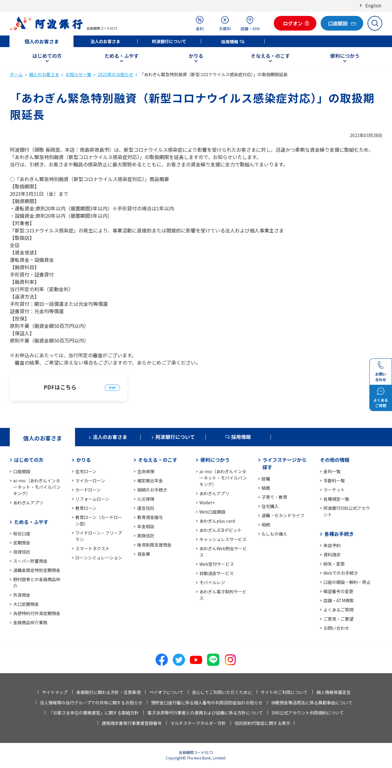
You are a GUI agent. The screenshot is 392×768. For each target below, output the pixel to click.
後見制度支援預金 (154, 545)
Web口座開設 (212, 512)
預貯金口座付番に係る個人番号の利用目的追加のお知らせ (206, 702)
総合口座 (21, 533)
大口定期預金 (26, 604)
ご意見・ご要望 (338, 619)
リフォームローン (92, 499)
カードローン (88, 490)
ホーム (16, 74)
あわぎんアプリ (28, 502)
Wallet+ (207, 502)
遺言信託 (145, 508)
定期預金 (21, 543)
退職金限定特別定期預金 (36, 570)
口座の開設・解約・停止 (347, 582)
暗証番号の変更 (338, 591)
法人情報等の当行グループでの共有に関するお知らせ (91, 702)
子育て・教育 (274, 497)
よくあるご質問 (338, 610)
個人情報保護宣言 (333, 692)
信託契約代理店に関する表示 (262, 723)
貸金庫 (143, 554)
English (373, 5)
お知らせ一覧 (78, 74)
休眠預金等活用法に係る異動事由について (311, 702)
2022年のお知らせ (115, 74)
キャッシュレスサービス (223, 539)
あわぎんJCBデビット (220, 530)
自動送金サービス (216, 573)
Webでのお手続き (340, 573)
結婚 (266, 488)
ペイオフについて (166, 692)
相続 (266, 524)
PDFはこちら (60, 387)
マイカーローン (90, 480)
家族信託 (145, 535)
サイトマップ (55, 692)
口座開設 (21, 471)
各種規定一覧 (336, 499)
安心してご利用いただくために (222, 692)
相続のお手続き (152, 490)
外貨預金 (21, 595)
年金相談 (145, 526)
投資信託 (21, 552)
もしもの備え (274, 534)
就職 (266, 479)
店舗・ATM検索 (338, 600)
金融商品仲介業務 (30, 622)
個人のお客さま (41, 41)
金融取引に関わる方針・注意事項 (108, 692)
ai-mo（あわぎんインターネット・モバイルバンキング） (37, 486)
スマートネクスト (92, 548)
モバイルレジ (212, 582)
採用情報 (229, 42)
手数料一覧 (334, 480)
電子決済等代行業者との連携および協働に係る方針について (205, 713)
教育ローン (85, 508)
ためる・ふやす (121, 55)
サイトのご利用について (284, 692)
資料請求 (332, 554)
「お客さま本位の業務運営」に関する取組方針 (94, 713)
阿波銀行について (169, 41)
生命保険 (145, 471)
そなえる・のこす (270, 55)
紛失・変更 (334, 564)
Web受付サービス (216, 564)
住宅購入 (270, 506)
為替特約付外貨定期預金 (36, 613)
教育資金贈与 (150, 517)
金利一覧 (332, 471)
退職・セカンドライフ (283, 515)
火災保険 (145, 499)
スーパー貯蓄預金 (30, 561)
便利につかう (345, 55)
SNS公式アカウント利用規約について (308, 713)
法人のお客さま (105, 41)
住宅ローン (85, 471)
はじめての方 (47, 55)
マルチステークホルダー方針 (198, 723)
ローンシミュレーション (98, 558)
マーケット (334, 490)
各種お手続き (339, 533)
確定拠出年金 (150, 480)
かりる (196, 55)
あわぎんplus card (217, 521)
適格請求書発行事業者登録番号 (132, 723)
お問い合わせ (336, 628)
